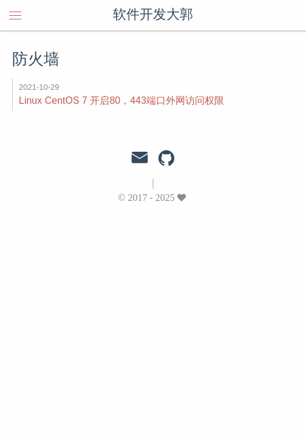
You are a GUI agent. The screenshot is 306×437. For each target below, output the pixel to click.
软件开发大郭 (153, 15)
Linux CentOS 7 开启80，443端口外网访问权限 (121, 100)
